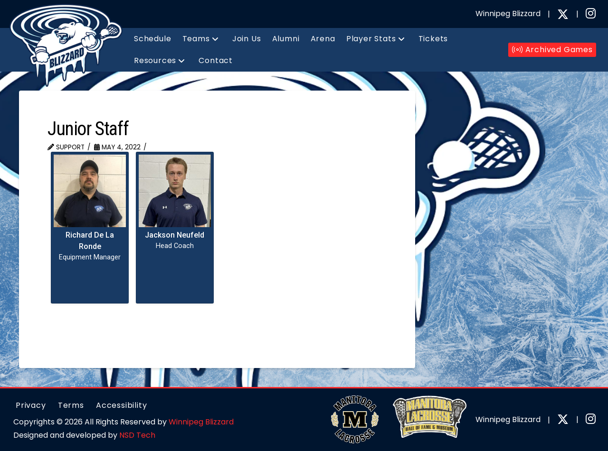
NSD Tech (137, 435)
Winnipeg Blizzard (201, 421)
